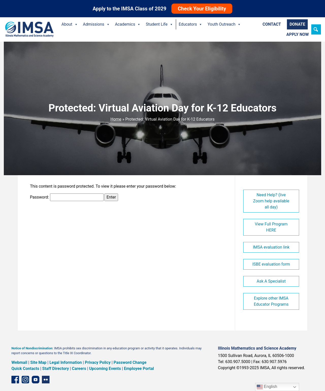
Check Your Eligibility (202, 9)
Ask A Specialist (271, 281)
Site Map (38, 362)
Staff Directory (55, 368)
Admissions (96, 24)
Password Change (129, 362)
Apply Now (297, 34)
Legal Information (66, 362)
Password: (67, 197)
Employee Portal (139, 368)
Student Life (159, 24)
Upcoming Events (105, 368)
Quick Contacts (25, 368)
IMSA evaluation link (271, 247)
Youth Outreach (224, 24)
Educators (191, 24)
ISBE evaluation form (271, 264)
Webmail (19, 362)
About (69, 24)
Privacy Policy (97, 362)
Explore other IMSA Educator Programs (271, 301)
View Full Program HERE (271, 227)
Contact (272, 24)
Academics (128, 24)
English (267, 387)
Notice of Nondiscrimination (32, 348)
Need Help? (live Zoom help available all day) (271, 200)
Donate (297, 24)
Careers (79, 368)
